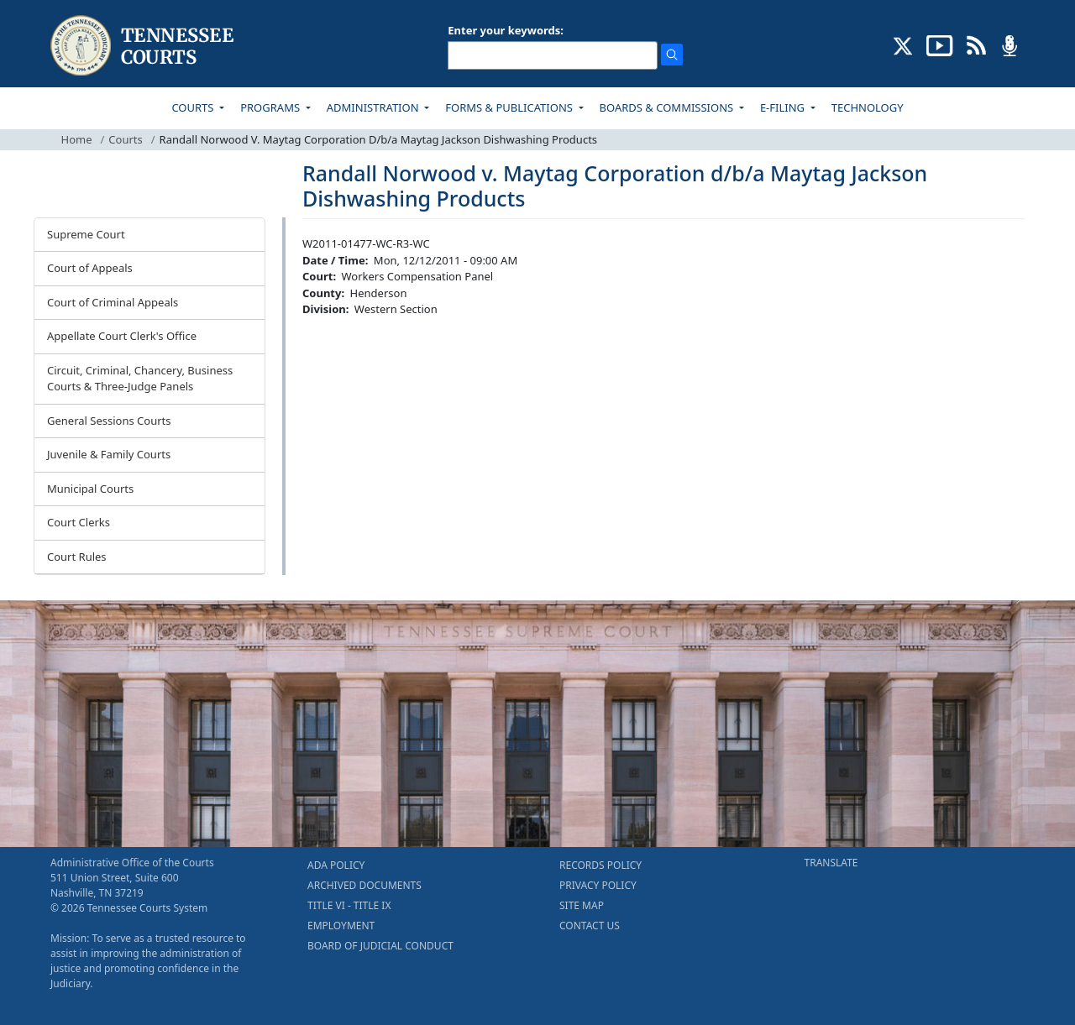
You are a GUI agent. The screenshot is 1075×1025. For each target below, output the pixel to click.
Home (76, 139)
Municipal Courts (90, 488)
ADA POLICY (335, 865)
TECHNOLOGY (867, 107)
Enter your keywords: (506, 30)
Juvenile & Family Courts (108, 454)
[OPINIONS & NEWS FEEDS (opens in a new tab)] (976, 44)
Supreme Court (86, 234)
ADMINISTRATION (374, 107)
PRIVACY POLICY (598, 885)
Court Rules (77, 556)
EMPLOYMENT (341, 925)
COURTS (193, 107)
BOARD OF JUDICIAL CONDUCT (380, 946)
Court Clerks (78, 522)
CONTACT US (589, 925)
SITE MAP (581, 905)
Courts (125, 139)
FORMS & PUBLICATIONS (510, 107)
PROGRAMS (271, 107)
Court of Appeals (90, 267)
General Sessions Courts (109, 420)
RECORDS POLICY (600, 865)
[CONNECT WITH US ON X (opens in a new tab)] (903, 44)
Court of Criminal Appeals (112, 302)
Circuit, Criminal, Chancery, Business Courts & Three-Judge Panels (140, 379)
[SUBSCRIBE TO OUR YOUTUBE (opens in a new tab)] (939, 44)
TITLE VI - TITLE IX (349, 905)
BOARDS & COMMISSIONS (668, 107)
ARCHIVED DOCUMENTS (364, 885)
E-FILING (784, 107)
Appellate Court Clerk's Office (122, 335)
